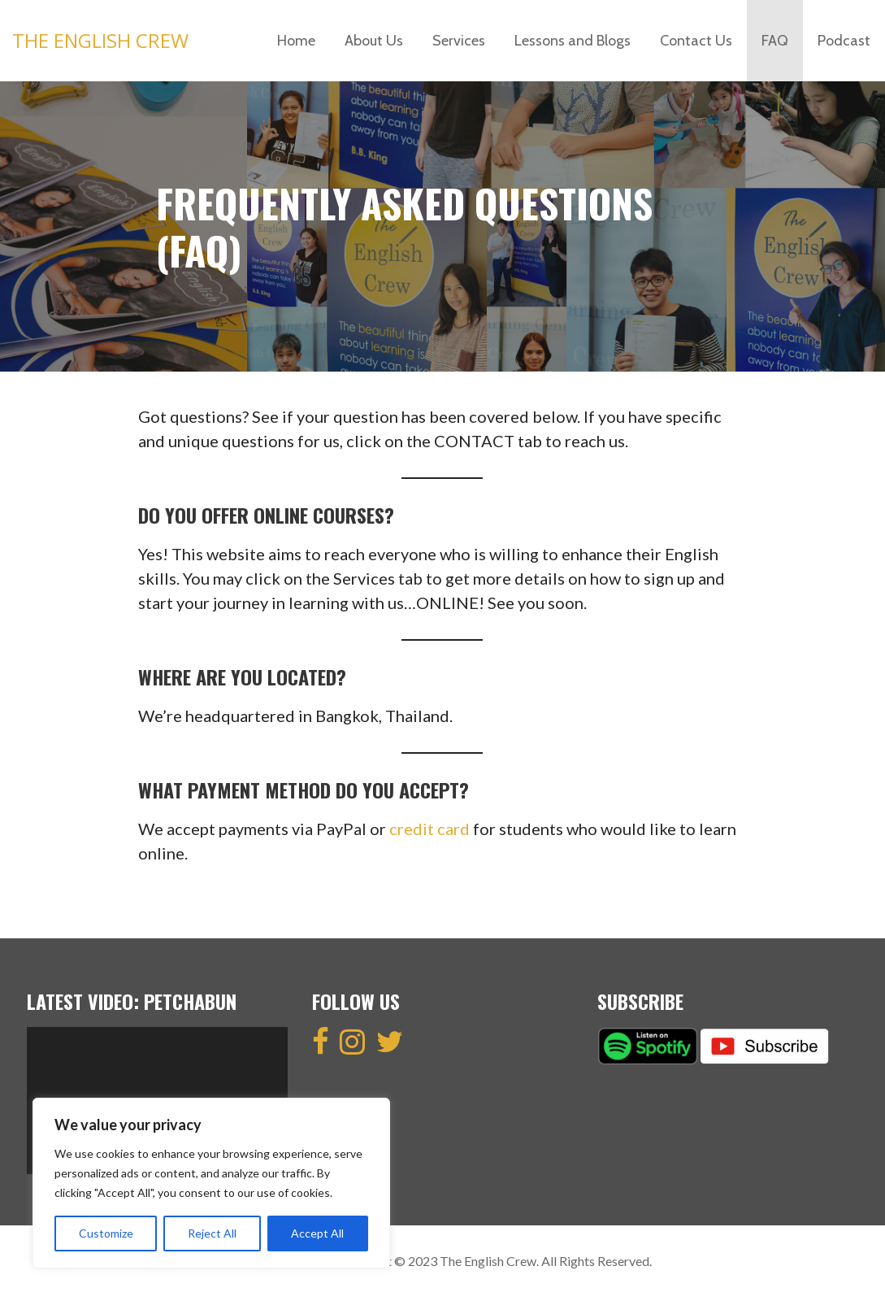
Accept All (317, 1233)
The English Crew (100, 40)
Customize (106, 1233)
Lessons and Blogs (572, 41)
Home (296, 41)
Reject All (212, 1233)
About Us (374, 41)
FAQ (774, 41)
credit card (429, 828)
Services (458, 41)
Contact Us (696, 41)
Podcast (844, 41)
